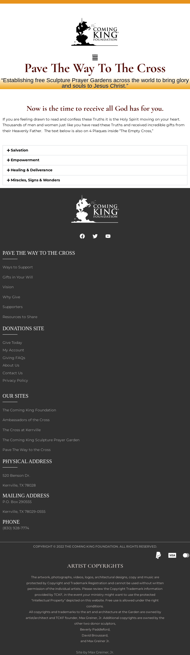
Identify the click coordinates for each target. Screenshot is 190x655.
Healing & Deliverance (31, 170)
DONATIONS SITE (23, 328)
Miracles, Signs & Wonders (35, 180)
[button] (95, 57)
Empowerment (25, 160)
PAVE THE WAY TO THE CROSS (39, 253)
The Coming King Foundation (91, 546)
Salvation (19, 150)
